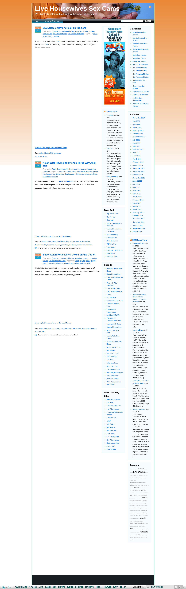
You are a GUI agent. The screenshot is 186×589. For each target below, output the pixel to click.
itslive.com (60, 174)
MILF (47, 44)
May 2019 (136, 190)
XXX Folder (111, 253)
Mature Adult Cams (114, 324)
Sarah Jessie (136, 532)
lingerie (78, 174)
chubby (131, 472)
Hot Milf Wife (111, 297)
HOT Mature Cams (139, 240)
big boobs (132, 490)
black (147, 534)
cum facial (139, 475)
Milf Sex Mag (111, 357)
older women (138, 490)
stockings (93, 174)
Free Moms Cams (113, 289)
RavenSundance (133, 475)
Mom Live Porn (112, 366)
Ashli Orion (135, 495)
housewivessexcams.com (138, 482)
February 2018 (138, 213)
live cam (141, 487)
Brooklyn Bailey (144, 495)
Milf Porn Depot (112, 354)
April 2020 (136, 156)
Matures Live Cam (113, 347)
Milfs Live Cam (112, 363)
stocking (139, 495)
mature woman (133, 534)
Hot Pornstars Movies (76, 34)
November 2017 (139, 222)
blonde (143, 518)
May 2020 (136, 153)
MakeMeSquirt (132, 505)
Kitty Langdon (70, 174)
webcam (55, 177)
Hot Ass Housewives (140, 64)
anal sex (62, 172)
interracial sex (139, 513)
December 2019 (139, 168)
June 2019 (136, 187)
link (183, 548)
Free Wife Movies (52, 21)
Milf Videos (111, 427)
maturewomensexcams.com (136, 521)
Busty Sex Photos (139, 58)
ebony (146, 472)
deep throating (140, 529)
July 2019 (136, 184)
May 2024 (136, 121)
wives (145, 534)
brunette (141, 526)
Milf (49, 36)
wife (88, 263)
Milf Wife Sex (112, 430)
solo (131, 495)
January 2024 (138, 134)
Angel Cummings (144, 505)
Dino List (110, 220)
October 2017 (138, 225)
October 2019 (138, 175)
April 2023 (136, 146)
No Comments (42, 156)
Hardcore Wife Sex (114, 406)
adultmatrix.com (135, 526)
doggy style (59, 328)
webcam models (139, 492)
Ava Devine (81, 172)
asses (74, 172)
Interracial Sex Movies (141, 92)
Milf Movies (111, 350)
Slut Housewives (113, 443)
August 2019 (137, 181)
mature (76, 263)
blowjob (131, 492)
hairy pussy (136, 537)
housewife (51, 263)
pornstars (55, 36)
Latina (144, 526)
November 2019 (139, 172)
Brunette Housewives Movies (63, 31)
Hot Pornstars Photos (141, 77)
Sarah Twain (137, 485)
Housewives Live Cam (57, 261)
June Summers (146, 508)
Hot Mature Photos (139, 71)
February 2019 (138, 200)
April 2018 (136, 206)
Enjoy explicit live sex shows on (53, 236)
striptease (137, 518)
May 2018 (136, 203)
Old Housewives (113, 437)
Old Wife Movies (113, 440)
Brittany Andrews (139, 409)
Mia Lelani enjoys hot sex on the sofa (64, 28)
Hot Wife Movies (113, 409)
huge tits (132, 487)
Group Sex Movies (79, 169)
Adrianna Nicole (137, 510)
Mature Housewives (114, 327)
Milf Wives (110, 360)
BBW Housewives (113, 399)
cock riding (142, 515)
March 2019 (137, 197)
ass (134, 492)
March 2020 (137, 159)
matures (136, 508)
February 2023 (138, 149)
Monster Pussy (112, 235)
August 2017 (137, 231)
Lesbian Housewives (140, 95)
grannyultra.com (137, 497)
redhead (135, 529)
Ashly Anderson (112, 177)
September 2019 (139, 178)
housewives (50, 174)
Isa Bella (110, 115)
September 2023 (139, 137)
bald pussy (132, 518)
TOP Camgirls (112, 112)
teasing (144, 503)
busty (88, 261)
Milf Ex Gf (110, 424)
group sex (77, 241)
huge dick (132, 510)
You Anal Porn (112, 257)
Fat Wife (110, 403)
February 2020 (138, 162)
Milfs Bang (111, 434)
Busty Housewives (113, 274)
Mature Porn (111, 418)
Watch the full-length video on (51, 148)
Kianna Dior (68, 263)
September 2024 (139, 118)
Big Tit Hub (111, 217)
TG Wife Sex (111, 244)
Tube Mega (111, 247)
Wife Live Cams (112, 376)
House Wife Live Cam (115, 301)
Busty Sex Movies (81, 31)
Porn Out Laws (112, 241)
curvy (131, 513)
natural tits (132, 539)
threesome (47, 177)
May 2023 (136, 143)
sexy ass (132, 532)
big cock (89, 172)
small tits (131, 477)
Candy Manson (139, 477)
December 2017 (139, 219)
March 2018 (137, 209)
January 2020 (138, 165)
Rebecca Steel (132, 480)
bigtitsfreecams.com (134, 468)
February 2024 (138, 130)
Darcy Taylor (145, 529)
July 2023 (136, 140)
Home (37, 21)
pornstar (132, 485)
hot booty (145, 537)
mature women (138, 500)
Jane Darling (140, 537)
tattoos (145, 468)
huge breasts (144, 475)
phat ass (131, 537)
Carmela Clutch (138, 243)
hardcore (144, 532)
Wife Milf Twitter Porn (115, 250)
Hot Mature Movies (60, 34)
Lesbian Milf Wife (113, 315)
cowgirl (146, 515)
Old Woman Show (113, 369)
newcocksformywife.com (137, 523)
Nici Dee (110, 149)
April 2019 (136, 194)
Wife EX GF (111, 446)
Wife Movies (111, 449)
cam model (145, 492)
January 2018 (138, 216)
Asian (95, 34)
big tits (45, 36)
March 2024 (137, 127)
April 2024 (136, 124)
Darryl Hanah (132, 500)
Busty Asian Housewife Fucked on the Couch (69, 254)
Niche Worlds (112, 238)
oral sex (147, 485)
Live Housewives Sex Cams (77, 8)
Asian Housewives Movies (61, 169)
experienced (132, 508)
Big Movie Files (112, 214)
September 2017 (139, 228)
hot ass (141, 534)
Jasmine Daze (138, 330)
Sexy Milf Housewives (115, 372)
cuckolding (132, 497)
